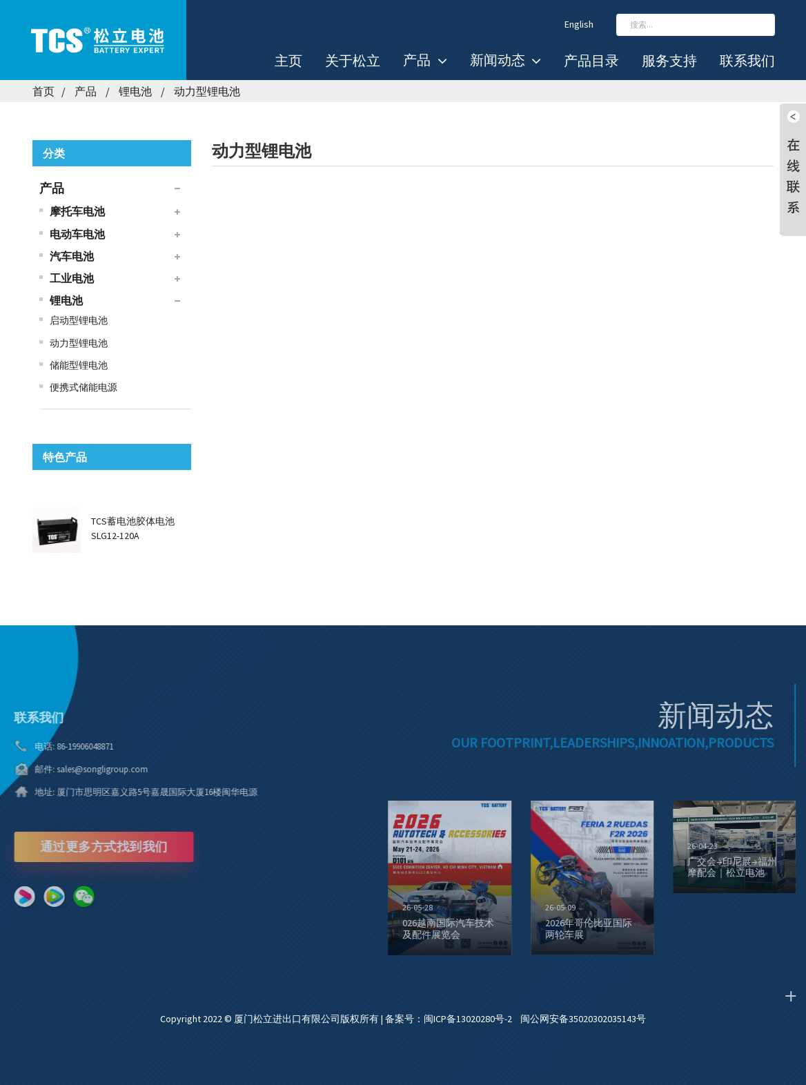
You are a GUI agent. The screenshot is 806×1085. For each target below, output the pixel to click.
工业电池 (72, 278)
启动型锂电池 (79, 320)
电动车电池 (77, 234)
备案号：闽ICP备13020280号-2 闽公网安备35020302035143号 (515, 1019)
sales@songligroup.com (85, 769)
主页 (288, 60)
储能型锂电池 (79, 365)
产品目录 (591, 60)
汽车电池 (72, 256)
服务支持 (669, 60)
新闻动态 (505, 60)
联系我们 (747, 60)
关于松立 (352, 60)
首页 (43, 91)
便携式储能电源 (83, 387)
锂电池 (135, 91)
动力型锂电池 (207, 91)
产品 (424, 60)
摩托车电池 (77, 211)
